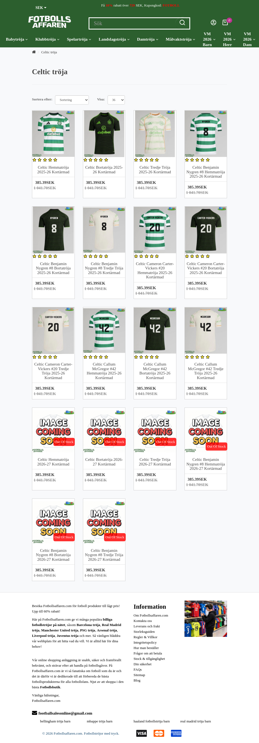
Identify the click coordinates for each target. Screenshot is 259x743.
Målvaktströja (180, 39)
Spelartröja (79, 39)
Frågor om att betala (148, 653)
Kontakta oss (143, 621)
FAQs (138, 669)
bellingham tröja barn (55, 721)
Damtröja (147, 39)
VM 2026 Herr (229, 39)
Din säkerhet (142, 664)
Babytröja (17, 39)
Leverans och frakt (147, 626)
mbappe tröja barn (100, 721)
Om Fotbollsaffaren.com (151, 615)
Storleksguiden (144, 632)
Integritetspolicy (145, 642)
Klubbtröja (47, 39)
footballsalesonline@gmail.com (62, 713)
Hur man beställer (146, 648)
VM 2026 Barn (209, 39)
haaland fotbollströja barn (152, 721)
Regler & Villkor (145, 637)
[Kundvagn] (225, 24)
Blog (137, 680)
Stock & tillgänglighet (149, 659)
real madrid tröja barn (195, 721)
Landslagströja (114, 39)
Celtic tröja (49, 52)
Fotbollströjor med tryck (101, 733)
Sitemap (139, 675)
